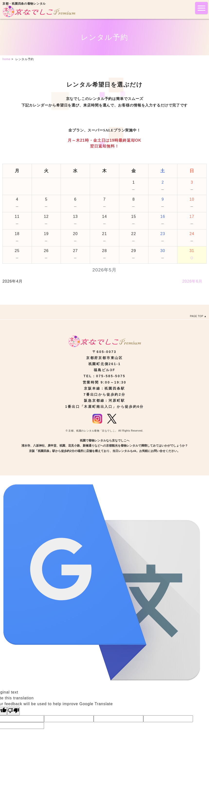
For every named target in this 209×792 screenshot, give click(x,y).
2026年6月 (192, 281)
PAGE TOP (196, 316)
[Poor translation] (13, 711)
